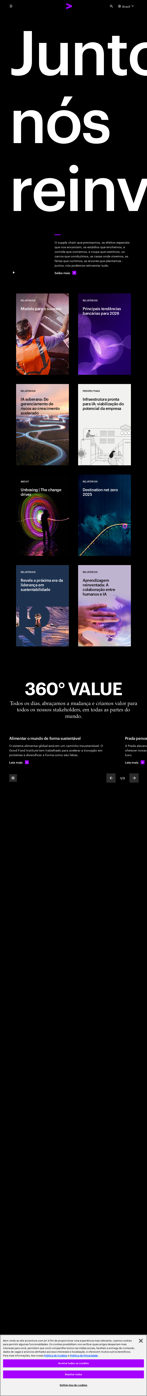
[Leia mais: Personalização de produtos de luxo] (135, 762)
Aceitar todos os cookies (73, 1363)
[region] (73, 1365)
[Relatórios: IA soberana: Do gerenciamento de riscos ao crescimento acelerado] (42, 424)
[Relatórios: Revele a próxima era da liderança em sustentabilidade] (42, 605)
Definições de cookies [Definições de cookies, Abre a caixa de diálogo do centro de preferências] (73, 1385)
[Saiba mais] (65, 272)
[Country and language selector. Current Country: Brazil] (126, 6)
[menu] (11, 6)
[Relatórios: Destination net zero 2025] (104, 515)
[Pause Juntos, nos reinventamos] (13, 272)
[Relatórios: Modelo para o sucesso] (42, 334)
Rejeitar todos (73, 1374)
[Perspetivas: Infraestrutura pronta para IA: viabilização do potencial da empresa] (104, 424)
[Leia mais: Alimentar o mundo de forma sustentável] (19, 762)
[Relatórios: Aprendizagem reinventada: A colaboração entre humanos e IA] (104, 605)
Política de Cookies (55, 1355)
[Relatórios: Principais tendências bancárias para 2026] (104, 334)
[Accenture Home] (69, 6)
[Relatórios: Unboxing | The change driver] (42, 515)
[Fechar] (141, 1341)
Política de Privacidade (84, 1355)
